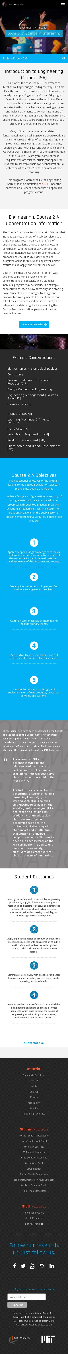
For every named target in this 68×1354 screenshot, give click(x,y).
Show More (34, 1043)
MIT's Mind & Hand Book (34, 1191)
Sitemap (34, 1091)
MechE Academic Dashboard (34, 1135)
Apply (34, 1086)
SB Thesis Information (34, 1152)
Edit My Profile (34, 1224)
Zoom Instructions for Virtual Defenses (34, 1180)
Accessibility (34, 1102)
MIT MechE (13, 4)
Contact (34, 1080)
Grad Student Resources (34, 1157)
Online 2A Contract (34, 1146)
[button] (63, 5)
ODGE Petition (34, 1168)
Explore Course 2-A (34, 58)
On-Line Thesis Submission (34, 1174)
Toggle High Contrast (34, 1113)
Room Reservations (34, 1212)
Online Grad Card (34, 1163)
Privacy (34, 1097)
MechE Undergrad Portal (34, 1141)
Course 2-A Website (34, 324)
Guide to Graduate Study (34, 1185)
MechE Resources (34, 1218)
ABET (45, 184)
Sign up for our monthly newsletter (34, 1289)
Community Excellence (34, 1075)
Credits (34, 1108)
